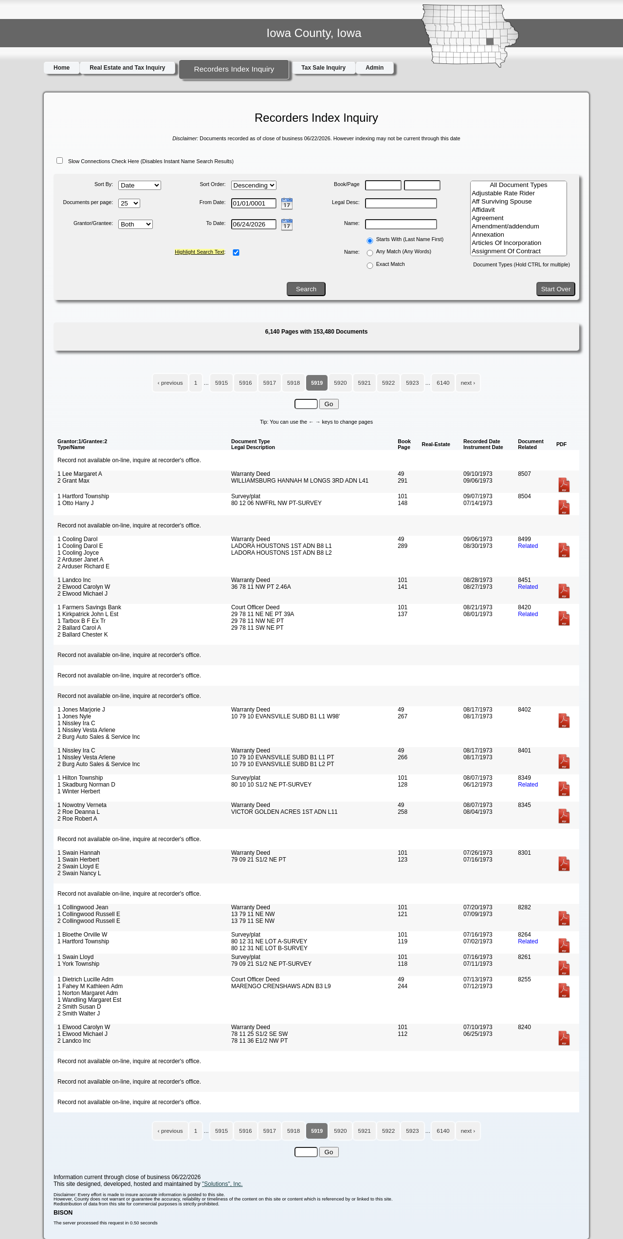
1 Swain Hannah (78, 852)
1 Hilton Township (80, 777)
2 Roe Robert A (77, 818)
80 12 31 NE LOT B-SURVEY (269, 948)
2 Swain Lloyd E (78, 866)
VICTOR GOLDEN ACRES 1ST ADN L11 (284, 811)
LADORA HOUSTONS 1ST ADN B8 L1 (281, 546)
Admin (375, 67)
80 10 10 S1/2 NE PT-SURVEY (271, 784)
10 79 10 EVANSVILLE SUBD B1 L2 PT (282, 764)
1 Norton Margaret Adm (87, 993)
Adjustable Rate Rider (519, 193)
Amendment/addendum (519, 227)
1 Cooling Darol (77, 539)
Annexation (519, 235)
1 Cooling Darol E (80, 546)
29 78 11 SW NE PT (257, 627)
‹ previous (170, 382)
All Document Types (519, 185)
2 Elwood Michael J (82, 593)
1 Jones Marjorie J (81, 709)
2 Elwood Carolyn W (83, 586)
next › (468, 382)
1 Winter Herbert (78, 791)
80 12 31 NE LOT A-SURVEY (269, 941)
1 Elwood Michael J (82, 1034)
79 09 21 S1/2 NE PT (258, 859)
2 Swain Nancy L (79, 873)
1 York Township (78, 963)
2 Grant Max (73, 480)
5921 (364, 382)
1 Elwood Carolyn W (83, 1027)
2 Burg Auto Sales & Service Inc (98, 736)
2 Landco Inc (74, 1040)
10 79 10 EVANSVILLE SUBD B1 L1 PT (282, 757)
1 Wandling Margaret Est (89, 999)
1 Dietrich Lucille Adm (85, 979)
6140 (443, 382)
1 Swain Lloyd (75, 957)
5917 (269, 382)
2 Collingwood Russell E (88, 921)
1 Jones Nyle (74, 716)
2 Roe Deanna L (78, 811)
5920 (340, 382)
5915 (221, 382)
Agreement (519, 218)
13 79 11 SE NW (253, 921)
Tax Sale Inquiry (323, 67)
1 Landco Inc (74, 580)
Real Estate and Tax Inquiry (127, 67)
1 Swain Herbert (78, 859)
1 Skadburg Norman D (86, 784)
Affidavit (519, 210)
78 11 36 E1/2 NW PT (259, 1040)
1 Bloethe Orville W (82, 934)
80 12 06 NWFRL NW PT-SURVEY (276, 503)
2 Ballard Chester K (82, 634)
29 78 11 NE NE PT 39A (262, 614)
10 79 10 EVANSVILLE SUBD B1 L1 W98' (285, 716)
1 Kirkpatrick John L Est (87, 614)
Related (528, 546)
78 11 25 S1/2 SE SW (259, 1034)
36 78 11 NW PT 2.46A (261, 586)
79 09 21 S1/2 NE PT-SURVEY (271, 963)
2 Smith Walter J (78, 1013)
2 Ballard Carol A (79, 627)
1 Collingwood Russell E (88, 914)
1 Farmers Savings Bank (89, 607)
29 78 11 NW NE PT (257, 621)
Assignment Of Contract (519, 251)
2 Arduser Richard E (83, 566)
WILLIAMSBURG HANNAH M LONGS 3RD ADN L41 (299, 480)
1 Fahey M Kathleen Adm (90, 986)
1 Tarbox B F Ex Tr (81, 621)
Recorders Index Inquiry (234, 69)
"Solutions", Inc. (222, 1184)
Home (62, 67)
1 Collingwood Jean (82, 907)
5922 (388, 382)
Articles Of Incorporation (519, 243)
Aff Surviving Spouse (519, 202)
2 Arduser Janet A (80, 559)
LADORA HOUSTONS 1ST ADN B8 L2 (281, 552)
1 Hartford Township (83, 496)
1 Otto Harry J (75, 503)
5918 (293, 382)
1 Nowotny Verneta (82, 805)
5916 (245, 382)
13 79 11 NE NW (253, 914)
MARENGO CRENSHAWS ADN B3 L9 (281, 986)
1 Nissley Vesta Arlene (86, 730)
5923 (412, 382)
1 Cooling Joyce (78, 552)
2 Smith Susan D (79, 1006)
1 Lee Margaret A (79, 473)
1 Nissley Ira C (76, 723)
